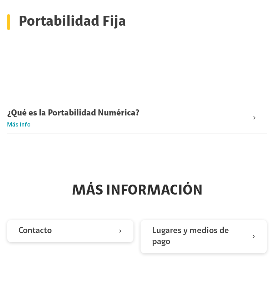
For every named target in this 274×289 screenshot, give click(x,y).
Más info (19, 124)
